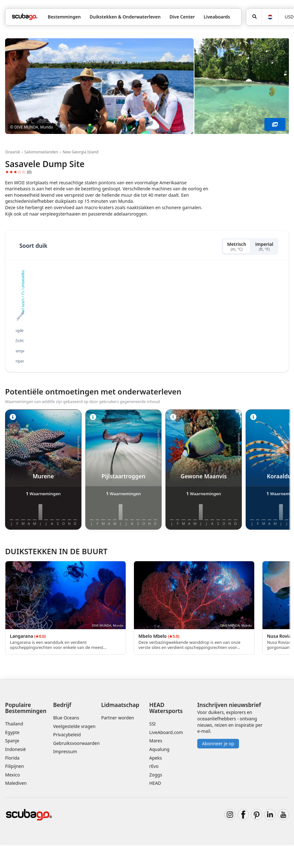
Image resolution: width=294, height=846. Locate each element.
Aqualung (159, 750)
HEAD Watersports (166, 709)
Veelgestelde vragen (74, 727)
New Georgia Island (80, 152)
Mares (155, 742)
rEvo (153, 767)
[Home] (25, 16)
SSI (152, 725)
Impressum (65, 752)
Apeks (155, 759)
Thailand (14, 725)
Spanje (12, 742)
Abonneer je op (218, 744)
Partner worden (117, 719)
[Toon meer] (274, 124)
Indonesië (15, 750)
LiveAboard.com (166, 733)
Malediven (16, 784)
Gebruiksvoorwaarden (76, 744)
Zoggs (155, 776)
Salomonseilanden (41, 152)
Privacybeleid (67, 735)
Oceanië (12, 152)
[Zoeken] (253, 17)
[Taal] (269, 17)
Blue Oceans (66, 719)
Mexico (12, 776)
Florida (12, 759)
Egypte (12, 733)
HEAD (155, 784)
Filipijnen (14, 767)
